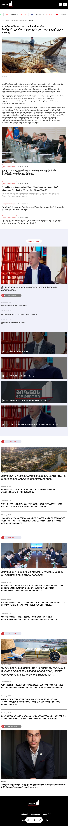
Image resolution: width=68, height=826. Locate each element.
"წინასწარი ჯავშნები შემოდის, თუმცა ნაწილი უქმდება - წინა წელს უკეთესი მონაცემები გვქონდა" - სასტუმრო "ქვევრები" (32, 686)
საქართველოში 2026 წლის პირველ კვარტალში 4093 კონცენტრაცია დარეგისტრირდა (28, 491)
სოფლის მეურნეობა (19, 20)
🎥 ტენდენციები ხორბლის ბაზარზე (13, 323)
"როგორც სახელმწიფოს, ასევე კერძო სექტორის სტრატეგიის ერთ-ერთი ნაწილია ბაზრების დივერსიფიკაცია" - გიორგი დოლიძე (33, 785)
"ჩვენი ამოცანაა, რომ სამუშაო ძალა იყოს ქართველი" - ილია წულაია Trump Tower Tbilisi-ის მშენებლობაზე (32, 505)
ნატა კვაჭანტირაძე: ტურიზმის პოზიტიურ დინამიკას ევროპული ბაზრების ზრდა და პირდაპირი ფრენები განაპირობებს (33, 717)
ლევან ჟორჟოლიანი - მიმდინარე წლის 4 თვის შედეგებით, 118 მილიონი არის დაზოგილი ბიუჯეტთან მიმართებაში (33, 604)
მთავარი (5, 20)
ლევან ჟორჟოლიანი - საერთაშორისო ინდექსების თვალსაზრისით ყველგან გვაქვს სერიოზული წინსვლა (29, 618)
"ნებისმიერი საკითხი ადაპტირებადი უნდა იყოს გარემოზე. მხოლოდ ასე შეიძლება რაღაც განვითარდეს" (31, 188)
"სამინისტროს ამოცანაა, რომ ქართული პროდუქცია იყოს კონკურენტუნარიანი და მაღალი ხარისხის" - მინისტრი (33, 208)
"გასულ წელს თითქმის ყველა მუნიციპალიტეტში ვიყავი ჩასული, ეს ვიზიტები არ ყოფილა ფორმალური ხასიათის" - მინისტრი (33, 221)
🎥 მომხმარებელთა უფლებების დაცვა (14, 305)
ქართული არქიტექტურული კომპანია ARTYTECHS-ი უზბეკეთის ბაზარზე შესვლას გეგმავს (33, 478)
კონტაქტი (35, 814)
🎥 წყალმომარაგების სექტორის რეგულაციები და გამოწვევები (29, 289)
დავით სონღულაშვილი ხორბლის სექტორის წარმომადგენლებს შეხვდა (29, 172)
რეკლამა (47, 814)
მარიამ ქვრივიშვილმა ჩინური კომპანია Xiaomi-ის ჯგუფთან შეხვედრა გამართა (32, 574)
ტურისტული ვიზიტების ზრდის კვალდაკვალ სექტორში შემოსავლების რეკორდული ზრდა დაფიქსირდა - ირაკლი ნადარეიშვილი (30, 701)
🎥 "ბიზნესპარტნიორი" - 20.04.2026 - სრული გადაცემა (19, 314)
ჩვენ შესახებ (22, 814)
